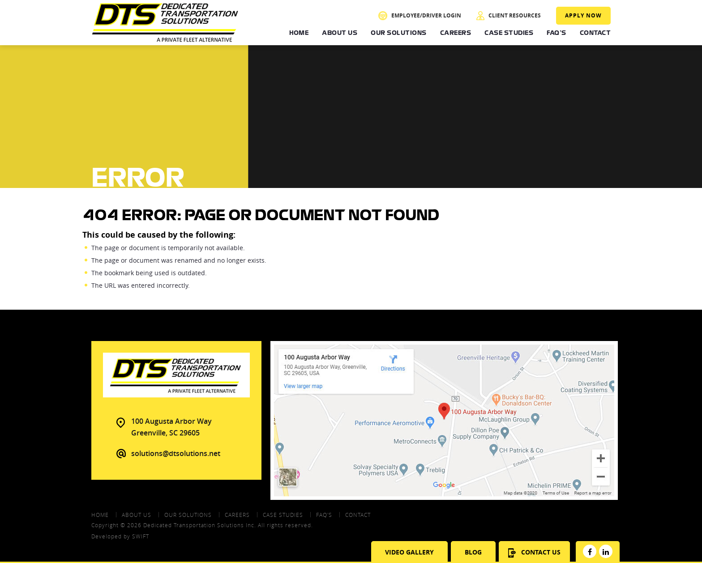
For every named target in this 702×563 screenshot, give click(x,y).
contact (358, 514)
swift (140, 536)
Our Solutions (399, 33)
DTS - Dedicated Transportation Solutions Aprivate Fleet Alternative (165, 22)
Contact (595, 33)
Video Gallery (409, 552)
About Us (339, 33)
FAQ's (556, 33)
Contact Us (534, 553)
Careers (455, 33)
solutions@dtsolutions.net (175, 453)
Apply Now (583, 15)
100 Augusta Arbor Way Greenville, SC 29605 (171, 427)
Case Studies (508, 33)
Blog (473, 552)
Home (298, 33)
